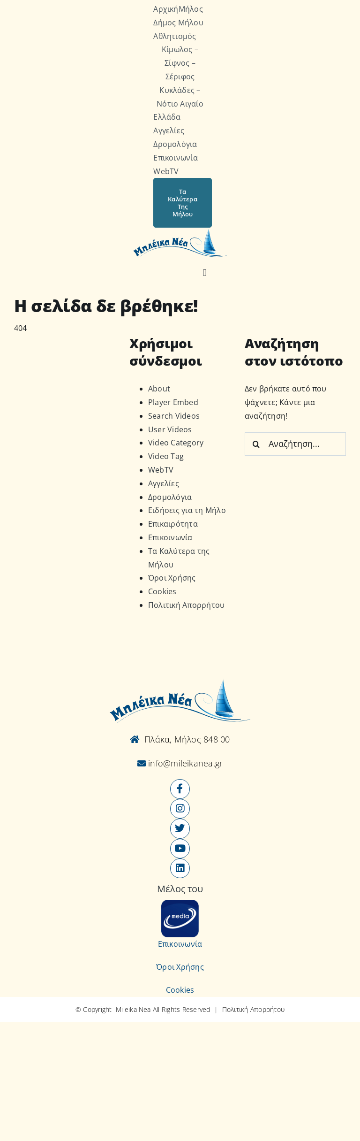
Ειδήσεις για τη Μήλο (187, 510)
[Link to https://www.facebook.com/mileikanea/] (180, 789)
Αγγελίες (163, 483)
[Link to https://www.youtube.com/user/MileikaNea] (180, 848)
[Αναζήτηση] (205, 273)
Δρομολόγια (170, 497)
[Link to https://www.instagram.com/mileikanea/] (180, 809)
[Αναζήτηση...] (295, 444)
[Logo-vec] (180, 231)
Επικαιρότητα (173, 524)
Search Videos (174, 416)
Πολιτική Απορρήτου (186, 605)
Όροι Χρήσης (172, 578)
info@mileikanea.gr (184, 763)
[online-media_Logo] (180, 903)
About (159, 388)
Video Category (175, 442)
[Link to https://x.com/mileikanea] (180, 828)
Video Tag (166, 456)
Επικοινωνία (170, 537)
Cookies (162, 591)
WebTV (160, 470)
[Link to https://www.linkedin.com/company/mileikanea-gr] (180, 868)
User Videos (170, 429)
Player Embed (173, 402)
